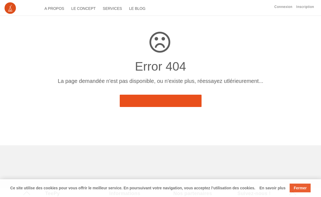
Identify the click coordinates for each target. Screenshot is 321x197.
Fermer (300, 188)
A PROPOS (54, 8)
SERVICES (112, 8)
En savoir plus (272, 188)
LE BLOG (137, 8)
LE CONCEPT (83, 8)
